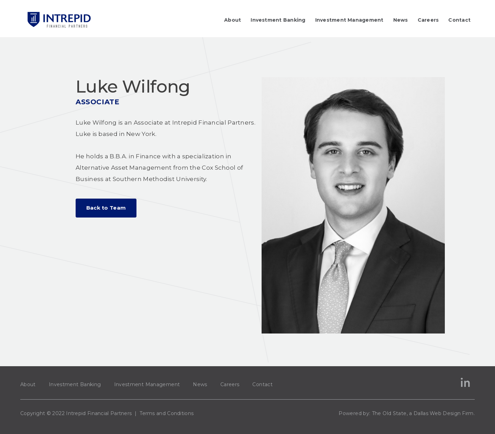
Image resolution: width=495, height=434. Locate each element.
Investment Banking (278, 20)
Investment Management (349, 20)
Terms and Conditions (167, 413)
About (232, 20)
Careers (428, 20)
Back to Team (106, 207)
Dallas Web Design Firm (444, 413)
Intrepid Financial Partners (99, 413)
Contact (459, 20)
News (400, 20)
